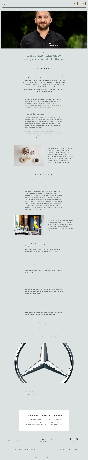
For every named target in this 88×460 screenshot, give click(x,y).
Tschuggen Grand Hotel (18, 9)
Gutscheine (62, 449)
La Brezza (56, 220)
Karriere (10, 449)
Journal (20, 449)
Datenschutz (70, 449)
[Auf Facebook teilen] (47, 68)
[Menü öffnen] (3, 4)
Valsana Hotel (30, 9)
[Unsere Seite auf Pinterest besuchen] (70, 439)
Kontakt (33, 449)
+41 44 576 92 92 (14, 439)
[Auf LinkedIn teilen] (42, 68)
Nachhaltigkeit (72, 9)
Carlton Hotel (40, 9)
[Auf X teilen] (45, 68)
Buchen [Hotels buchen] (81, 3)
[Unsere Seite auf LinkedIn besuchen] (73, 439)
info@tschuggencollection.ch (13, 440)
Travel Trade (26, 449)
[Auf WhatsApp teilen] (49, 68)
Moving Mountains (61, 9)
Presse (14, 449)
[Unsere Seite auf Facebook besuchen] (80, 439)
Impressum (78, 449)
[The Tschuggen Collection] (44, 3)
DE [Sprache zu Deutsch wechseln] (75, 3)
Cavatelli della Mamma (34, 277)
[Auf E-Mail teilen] (51, 68)
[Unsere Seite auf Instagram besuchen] (77, 439)
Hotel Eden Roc (50, 9)
